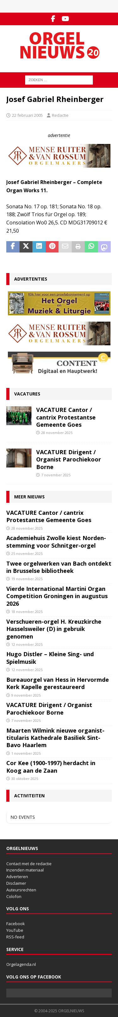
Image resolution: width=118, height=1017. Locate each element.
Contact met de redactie (29, 863)
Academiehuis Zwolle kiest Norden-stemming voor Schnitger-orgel (56, 541)
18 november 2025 (26, 611)
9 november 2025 (26, 695)
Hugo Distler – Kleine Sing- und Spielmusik (50, 657)
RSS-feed (15, 937)
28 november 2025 (56, 432)
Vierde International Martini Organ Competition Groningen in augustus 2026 (57, 596)
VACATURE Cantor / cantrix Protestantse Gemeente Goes (66, 417)
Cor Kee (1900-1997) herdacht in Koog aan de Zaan (50, 766)
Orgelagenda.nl (21, 964)
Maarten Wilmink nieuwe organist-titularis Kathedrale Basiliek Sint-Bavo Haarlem (55, 738)
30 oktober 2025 (24, 778)
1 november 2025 (26, 753)
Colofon (13, 896)
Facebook (15, 923)
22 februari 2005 (27, 115)
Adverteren (17, 876)
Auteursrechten (21, 890)
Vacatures (27, 394)
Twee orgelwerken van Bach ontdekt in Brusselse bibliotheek (58, 567)
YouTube (14, 930)
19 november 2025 (26, 578)
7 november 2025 (55, 475)
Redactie (60, 115)
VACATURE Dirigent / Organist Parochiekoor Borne (68, 459)
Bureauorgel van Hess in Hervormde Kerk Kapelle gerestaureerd (57, 683)
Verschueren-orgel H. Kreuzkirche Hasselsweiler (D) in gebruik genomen (53, 629)
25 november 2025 (26, 553)
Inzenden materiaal (25, 870)
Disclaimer (16, 883)
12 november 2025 (26, 644)
